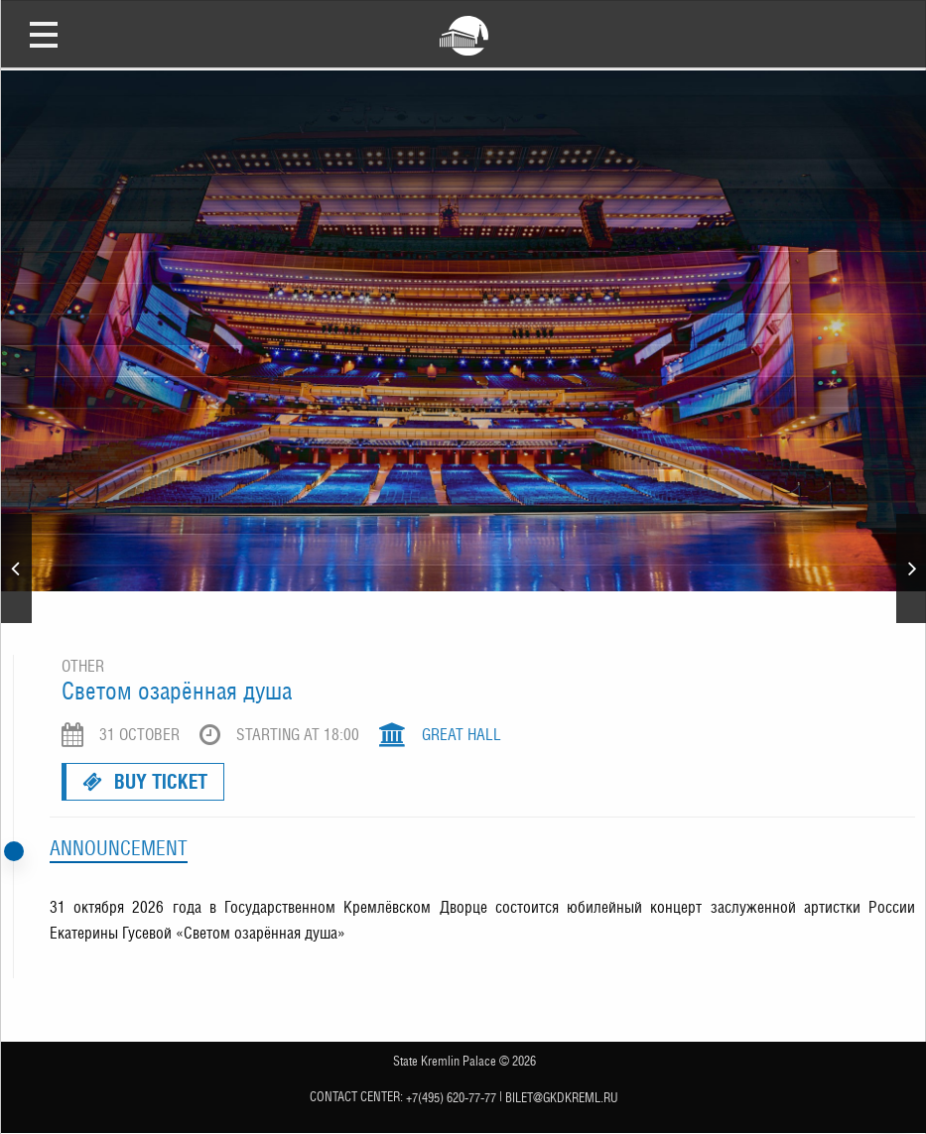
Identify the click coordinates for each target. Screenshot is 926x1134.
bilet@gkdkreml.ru (561, 1096)
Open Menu (44, 34)
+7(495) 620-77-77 (451, 1096)
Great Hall (461, 734)
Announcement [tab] (119, 848)
